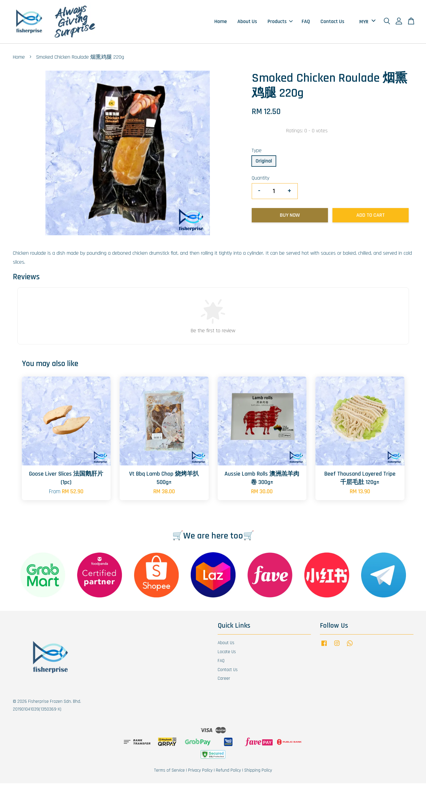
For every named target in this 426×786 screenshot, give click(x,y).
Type (257, 153)
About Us (247, 22)
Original (264, 163)
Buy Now (290, 217)
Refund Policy (228, 773)
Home (220, 22)
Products (280, 22)
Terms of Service (169, 773)
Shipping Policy (258, 773)
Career (224, 681)
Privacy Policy (200, 773)
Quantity (260, 180)
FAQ (306, 22)
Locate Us (227, 654)
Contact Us (332, 22)
